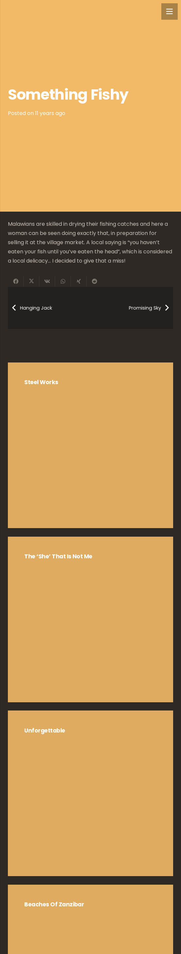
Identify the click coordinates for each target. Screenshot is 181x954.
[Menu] (169, 11)
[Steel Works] (90, 445)
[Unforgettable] (90, 793)
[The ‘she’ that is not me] (90, 619)
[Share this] (16, 281)
